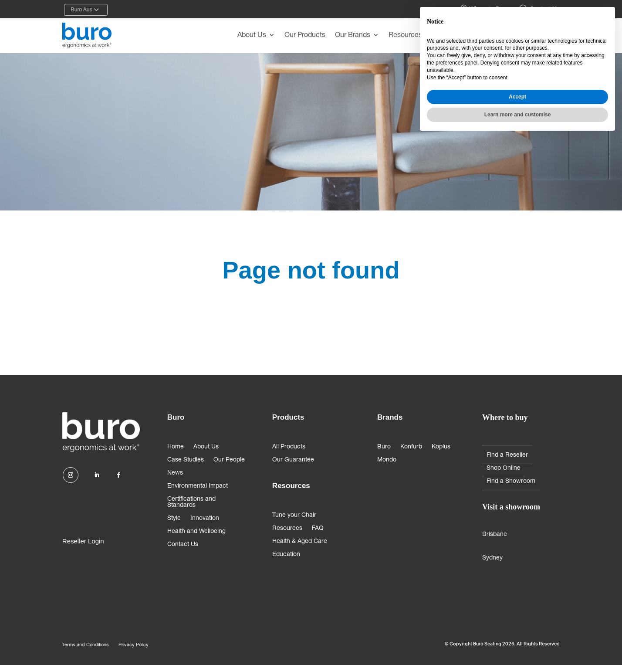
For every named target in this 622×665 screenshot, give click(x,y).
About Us (251, 35)
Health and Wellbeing (196, 532)
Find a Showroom (511, 481)
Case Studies (185, 460)
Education (286, 555)
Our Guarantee (293, 460)
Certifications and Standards (191, 502)
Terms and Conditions (85, 645)
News (175, 473)
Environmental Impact (197, 486)
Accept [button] (517, 624)
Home (175, 447)
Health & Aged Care (299, 542)
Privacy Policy (133, 645)
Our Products (304, 35)
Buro (384, 447)
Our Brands (352, 35)
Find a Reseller (507, 455)
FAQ (318, 529)
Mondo (386, 460)
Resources (405, 35)
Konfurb (411, 447)
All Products (288, 447)
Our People (229, 460)
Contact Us (539, 9)
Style (174, 519)
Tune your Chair (294, 515)
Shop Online (504, 468)
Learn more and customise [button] (517, 642)
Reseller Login (83, 541)
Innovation (204, 519)
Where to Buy (483, 9)
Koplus (441, 447)
